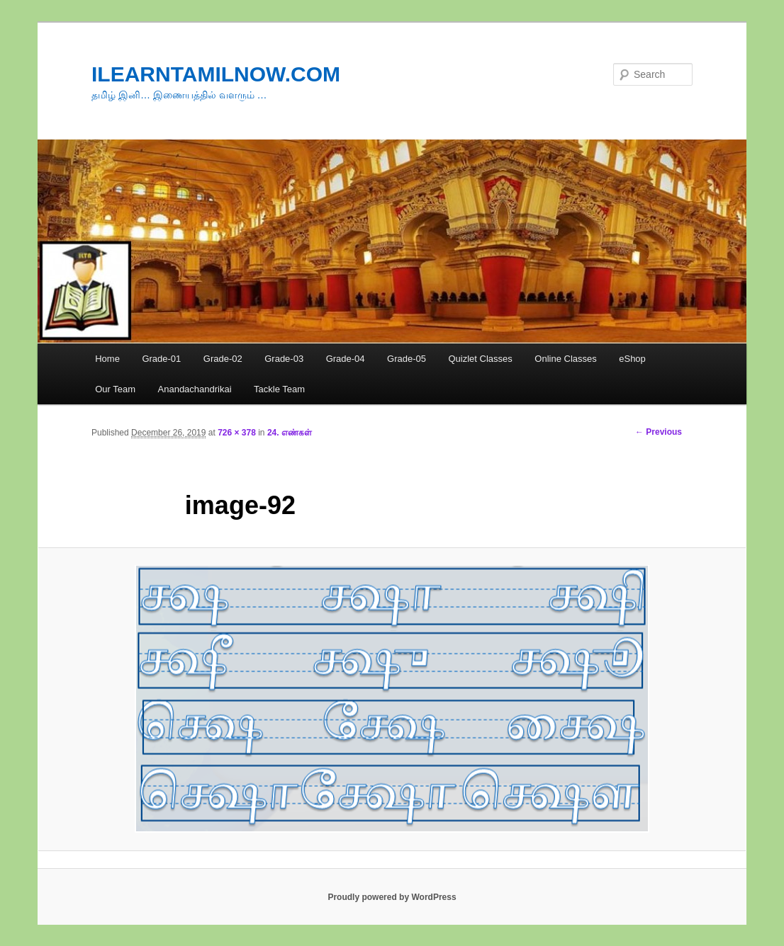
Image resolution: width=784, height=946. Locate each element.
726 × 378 (237, 433)
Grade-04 (345, 358)
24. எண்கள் (289, 433)
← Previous (658, 432)
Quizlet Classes (480, 358)
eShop (632, 358)
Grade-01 (161, 358)
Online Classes (565, 358)
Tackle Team (279, 389)
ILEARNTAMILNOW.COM (215, 74)
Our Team (115, 389)
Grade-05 (406, 358)
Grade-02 (222, 358)
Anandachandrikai (195, 389)
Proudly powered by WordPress (391, 897)
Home (107, 358)
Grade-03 (283, 358)
